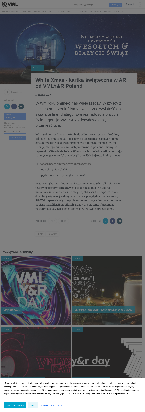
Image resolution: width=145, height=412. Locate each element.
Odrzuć (33, 405)
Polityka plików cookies (51, 405)
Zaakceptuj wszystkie (15, 405)
